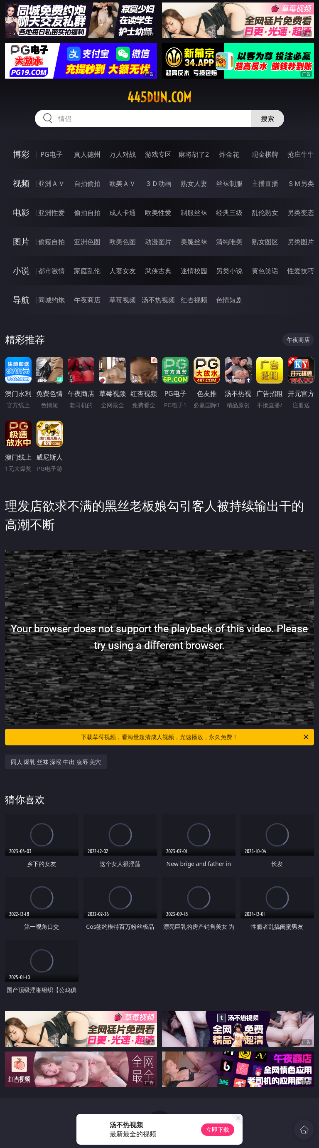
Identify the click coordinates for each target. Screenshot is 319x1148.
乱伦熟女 (265, 212)
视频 (21, 183)
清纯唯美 (229, 241)
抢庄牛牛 (300, 154)
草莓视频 (122, 299)
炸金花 (229, 154)
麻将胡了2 (194, 154)
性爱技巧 (300, 270)
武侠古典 (158, 270)
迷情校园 (194, 270)
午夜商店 (87, 299)
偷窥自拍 (51, 241)
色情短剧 (229, 299)
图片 (21, 241)
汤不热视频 (158, 299)
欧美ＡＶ (122, 183)
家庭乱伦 (87, 270)
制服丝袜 (194, 212)
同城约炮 (51, 299)
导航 (21, 299)
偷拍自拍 (87, 212)
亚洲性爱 (51, 212)
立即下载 (217, 1129)
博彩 (21, 154)
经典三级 (229, 212)
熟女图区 (265, 241)
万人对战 (122, 154)
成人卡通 (122, 212)
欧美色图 (122, 241)
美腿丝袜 (194, 241)
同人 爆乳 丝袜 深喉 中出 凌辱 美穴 (56, 762)
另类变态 (300, 212)
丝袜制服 (229, 183)
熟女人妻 (194, 183)
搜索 (267, 118)
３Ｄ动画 (158, 183)
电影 (21, 212)
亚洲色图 (87, 241)
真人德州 (87, 154)
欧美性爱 (158, 212)
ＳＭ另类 (300, 183)
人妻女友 (122, 270)
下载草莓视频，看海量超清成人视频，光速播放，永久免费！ (195, 737)
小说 (21, 270)
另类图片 (300, 241)
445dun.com (159, 97)
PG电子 (51, 154)
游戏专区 (158, 154)
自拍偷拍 (87, 183)
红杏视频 (194, 299)
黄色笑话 (265, 270)
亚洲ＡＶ (51, 183)
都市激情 (51, 270)
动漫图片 (158, 241)
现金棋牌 (265, 154)
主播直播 (265, 183)
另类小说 (229, 270)
